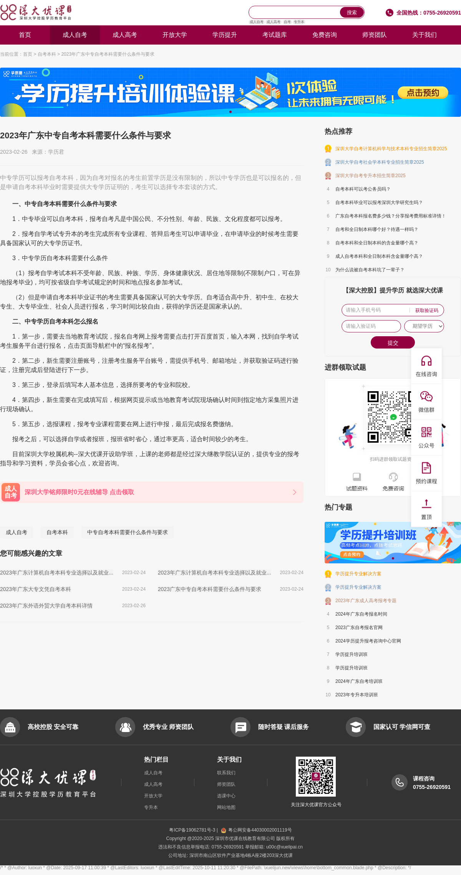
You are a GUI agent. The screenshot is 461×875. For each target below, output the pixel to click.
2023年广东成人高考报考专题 (365, 600)
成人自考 (257, 22)
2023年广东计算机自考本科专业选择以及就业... (56, 572)
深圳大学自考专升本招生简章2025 (370, 175)
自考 (287, 22)
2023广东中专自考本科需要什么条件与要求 (209, 589)
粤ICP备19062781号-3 (192, 830)
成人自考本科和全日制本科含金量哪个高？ (379, 256)
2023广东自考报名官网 (359, 627)
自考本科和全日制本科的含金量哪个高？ (376, 243)
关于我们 (424, 35)
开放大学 (175, 35)
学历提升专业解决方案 (358, 573)
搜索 (352, 12)
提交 (393, 343)
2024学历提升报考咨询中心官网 (368, 641)
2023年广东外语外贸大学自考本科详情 (46, 606)
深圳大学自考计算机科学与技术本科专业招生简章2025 (391, 148)
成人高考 (273, 22)
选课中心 (226, 796)
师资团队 (374, 35)
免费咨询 (324, 35)
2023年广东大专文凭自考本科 (35, 589)
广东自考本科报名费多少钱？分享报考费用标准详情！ (390, 216)
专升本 (299, 22)
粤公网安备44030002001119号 (256, 830)
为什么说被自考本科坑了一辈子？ (370, 269)
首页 (25, 35)
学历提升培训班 (351, 654)
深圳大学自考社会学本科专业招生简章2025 (379, 162)
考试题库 (274, 35)
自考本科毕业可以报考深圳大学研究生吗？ (379, 202)
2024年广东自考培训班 (359, 681)
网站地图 (226, 807)
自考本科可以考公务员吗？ (363, 189)
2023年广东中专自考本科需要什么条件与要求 (107, 54)
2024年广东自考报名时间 (361, 614)
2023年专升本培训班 (356, 694)
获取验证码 (426, 310)
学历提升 (224, 35)
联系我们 (226, 772)
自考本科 (47, 54)
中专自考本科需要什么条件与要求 (127, 532)
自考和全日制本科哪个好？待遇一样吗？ (376, 229)
